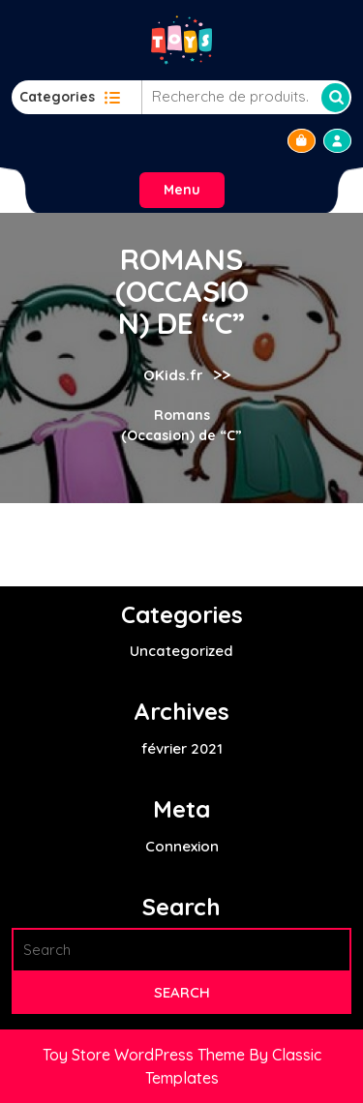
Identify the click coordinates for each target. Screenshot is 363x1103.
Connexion (182, 846)
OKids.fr (173, 375)
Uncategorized (181, 650)
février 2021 (182, 748)
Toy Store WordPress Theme (146, 1054)
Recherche (335, 97)
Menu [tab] (182, 189)
